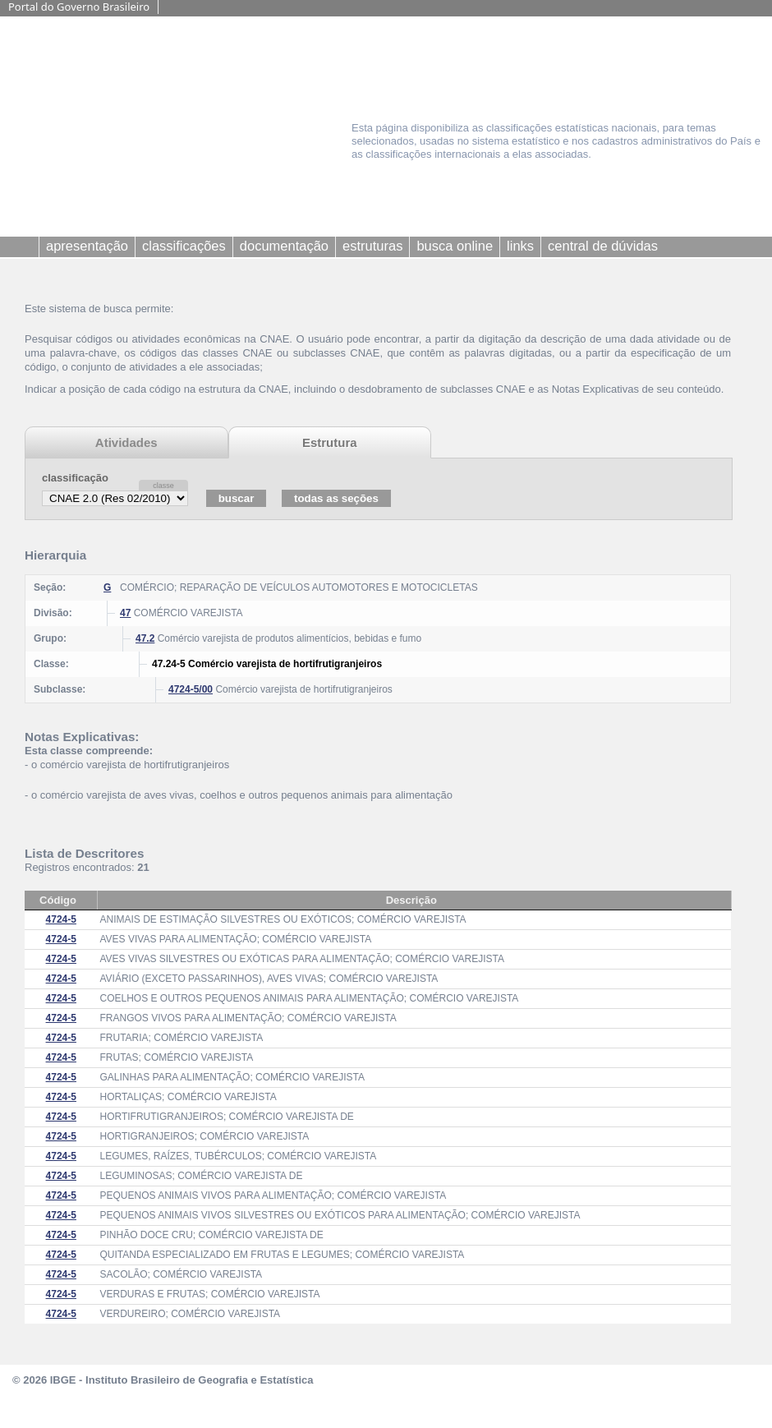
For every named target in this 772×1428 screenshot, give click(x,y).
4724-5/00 (190, 689)
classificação (75, 478)
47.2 (145, 638)
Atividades (126, 442)
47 (125, 613)
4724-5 (61, 919)
